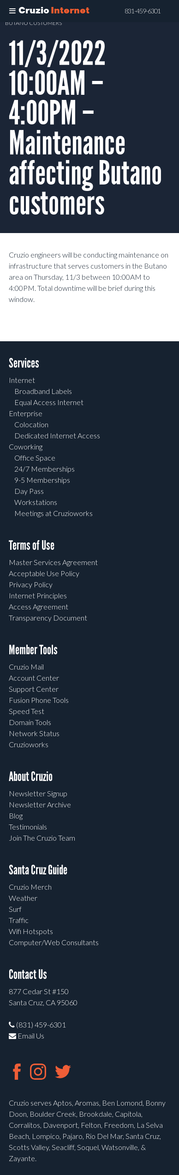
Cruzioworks (28, 744)
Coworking (25, 446)
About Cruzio (31, 777)
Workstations (35, 502)
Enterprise (25, 413)
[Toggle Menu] (12, 11)
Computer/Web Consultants (54, 942)
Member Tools (33, 650)
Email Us (26, 1035)
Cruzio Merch (30, 886)
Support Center (34, 688)
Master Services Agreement (53, 562)
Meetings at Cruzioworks (53, 513)
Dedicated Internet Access (57, 435)
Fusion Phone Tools (39, 699)
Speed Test (26, 711)
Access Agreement (38, 606)
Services (24, 363)
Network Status (34, 733)
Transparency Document (48, 617)
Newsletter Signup (38, 793)
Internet (22, 379)
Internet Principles (38, 595)
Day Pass (29, 490)
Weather (23, 897)
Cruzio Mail (26, 666)
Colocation (31, 424)
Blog (16, 815)
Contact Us (28, 974)
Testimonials (28, 826)
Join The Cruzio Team (42, 837)
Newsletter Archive (40, 804)
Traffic (19, 920)
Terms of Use (31, 545)
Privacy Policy (31, 584)
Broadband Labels (43, 391)
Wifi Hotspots (31, 931)
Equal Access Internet (49, 402)
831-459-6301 (143, 11)
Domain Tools (30, 722)
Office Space (34, 457)
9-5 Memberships (42, 479)
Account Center (34, 677)
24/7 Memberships (44, 468)
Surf (15, 908)
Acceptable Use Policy (44, 573)
